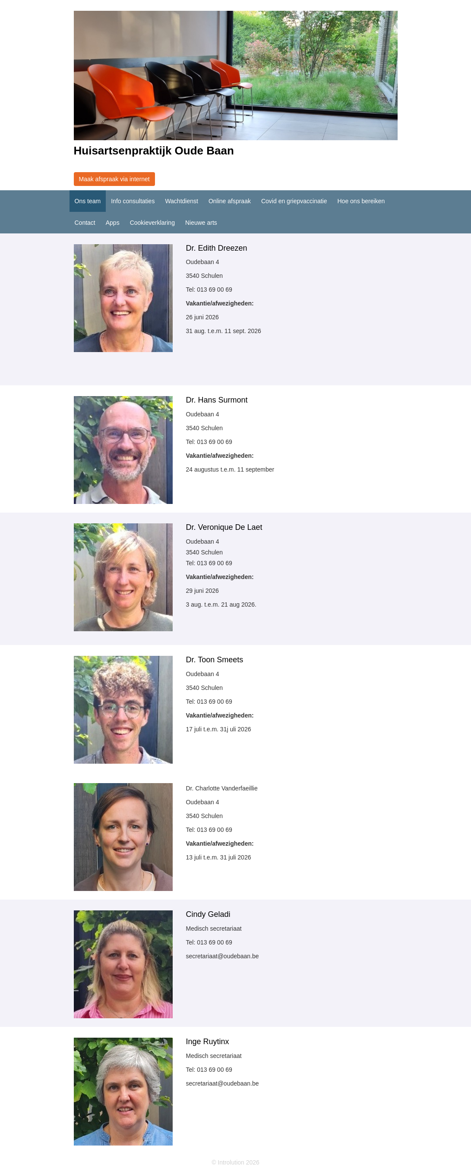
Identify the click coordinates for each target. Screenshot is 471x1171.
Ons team (88, 201)
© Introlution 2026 (235, 1162)
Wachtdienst (181, 201)
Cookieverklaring (152, 222)
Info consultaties (133, 201)
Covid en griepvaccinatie (294, 201)
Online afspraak (230, 201)
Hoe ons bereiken (361, 201)
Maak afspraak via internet (114, 179)
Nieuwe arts (201, 222)
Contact (85, 222)
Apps (113, 222)
